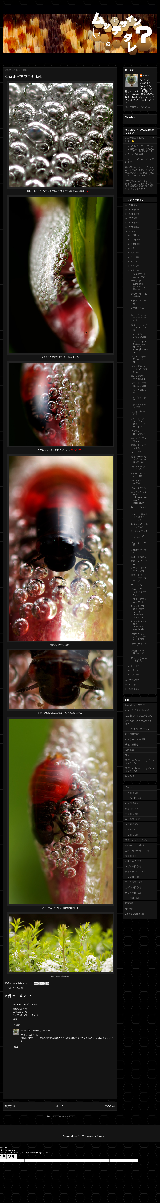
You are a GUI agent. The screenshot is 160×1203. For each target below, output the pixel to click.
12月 (133, 235)
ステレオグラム (133, 840)
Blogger (100, 1136)
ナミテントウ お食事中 (139, 295)
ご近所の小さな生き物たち (138, 715)
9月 (133, 248)
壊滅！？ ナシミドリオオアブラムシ (139, 578)
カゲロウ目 (130, 887)
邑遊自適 (129, 776)
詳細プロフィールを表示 (137, 107)
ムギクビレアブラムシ (138, 439)
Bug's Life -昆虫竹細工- (137, 705)
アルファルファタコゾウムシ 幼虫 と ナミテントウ (139, 422)
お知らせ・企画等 (134, 850)
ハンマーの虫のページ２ (137, 728)
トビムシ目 (130, 866)
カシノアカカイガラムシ (138, 467)
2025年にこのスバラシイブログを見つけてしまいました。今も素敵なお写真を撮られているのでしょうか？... (140, 184)
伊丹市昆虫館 (132, 734)
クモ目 (128, 824)
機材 (127, 903)
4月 (133, 270)
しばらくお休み (138, 556)
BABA (24, 1030)
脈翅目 (128, 856)
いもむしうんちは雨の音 (137, 710)
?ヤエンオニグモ (139, 531)
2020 (131, 205)
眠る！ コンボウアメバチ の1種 (139, 327)
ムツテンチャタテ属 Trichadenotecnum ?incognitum (139, 497)
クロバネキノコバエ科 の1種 (138, 335)
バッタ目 (129, 877)
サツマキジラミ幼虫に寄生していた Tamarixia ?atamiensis (139, 611)
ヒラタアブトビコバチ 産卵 (138, 275)
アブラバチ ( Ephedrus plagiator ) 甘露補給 (138, 285)
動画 (127, 829)
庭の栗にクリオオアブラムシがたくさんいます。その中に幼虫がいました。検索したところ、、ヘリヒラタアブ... (139, 171)
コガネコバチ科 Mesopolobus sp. (138, 359)
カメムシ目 (17, 988)
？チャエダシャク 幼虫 (138, 405)
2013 (131, 680)
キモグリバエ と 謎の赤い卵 (139, 569)
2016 (131, 222)
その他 (128, 908)
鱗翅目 (128, 808)
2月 (133, 670)
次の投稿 (10, 1106)
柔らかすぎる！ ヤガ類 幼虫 (138, 377)
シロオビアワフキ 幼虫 (138, 482)
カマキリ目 (130, 892)
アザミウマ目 (132, 882)
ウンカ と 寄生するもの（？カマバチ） (139, 517)
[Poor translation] (12, 1156)
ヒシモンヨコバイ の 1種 (138, 474)
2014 (131, 231)
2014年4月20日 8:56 (41, 1030)
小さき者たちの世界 (135, 739)
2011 (131, 689)
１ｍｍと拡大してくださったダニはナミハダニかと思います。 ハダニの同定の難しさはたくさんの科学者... (140, 150)
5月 (133, 266)
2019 (131, 209)
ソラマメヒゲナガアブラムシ (139, 432)
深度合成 (129, 819)
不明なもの (130, 861)
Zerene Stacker (132, 913)
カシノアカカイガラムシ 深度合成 (139, 369)
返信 (15, 1019)
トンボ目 (129, 898)
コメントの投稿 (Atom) (62, 1116)
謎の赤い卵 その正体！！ (139, 413)
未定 (127, 755)
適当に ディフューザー (139, 645)
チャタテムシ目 (133, 871)
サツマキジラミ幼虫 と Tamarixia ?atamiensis (138, 625)
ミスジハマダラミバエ (138, 536)
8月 (133, 252)
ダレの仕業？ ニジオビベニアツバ (139, 592)
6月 (133, 261)
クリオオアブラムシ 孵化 (138, 600)
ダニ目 (128, 835)
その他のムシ (132, 845)
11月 (133, 239)
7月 (133, 257)
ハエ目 (128, 803)
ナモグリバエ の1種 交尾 (139, 659)
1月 (133, 674)
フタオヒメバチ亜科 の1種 (138, 652)
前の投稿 (110, 1106)
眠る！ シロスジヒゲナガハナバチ (139, 318)
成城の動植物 (132, 744)
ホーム (60, 1106)
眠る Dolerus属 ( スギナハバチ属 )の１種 (139, 459)
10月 (133, 244)
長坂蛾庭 (129, 750)
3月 (133, 666)
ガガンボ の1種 (138, 487)
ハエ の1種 (136, 452)
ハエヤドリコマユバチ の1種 (138, 384)
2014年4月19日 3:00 (32, 1004)
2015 (131, 227)
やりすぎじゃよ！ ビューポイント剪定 (139, 637)
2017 (131, 218)
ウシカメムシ (137, 585)
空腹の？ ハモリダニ (138, 446)
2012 (131, 684)
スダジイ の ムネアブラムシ (139, 525)
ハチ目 (128, 792)
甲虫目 (128, 813)
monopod (17, 1004)
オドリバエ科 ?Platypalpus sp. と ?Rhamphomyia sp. (139, 346)
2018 (131, 214)
